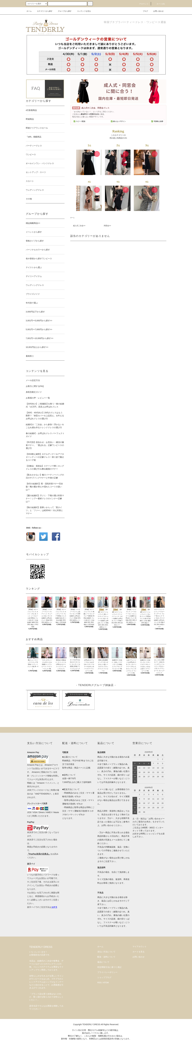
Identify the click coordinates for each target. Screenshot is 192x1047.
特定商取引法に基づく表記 (109, 967)
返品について (103, 962)
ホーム (29, 11)
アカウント (142, 4)
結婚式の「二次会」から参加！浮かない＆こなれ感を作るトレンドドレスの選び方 (45, 426)
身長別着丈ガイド (34, 392)
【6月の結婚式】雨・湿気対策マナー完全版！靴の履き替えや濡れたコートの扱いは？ (44, 486)
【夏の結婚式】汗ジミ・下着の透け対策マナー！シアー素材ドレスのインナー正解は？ (45, 498)
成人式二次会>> (79, 226)
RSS (99, 982)
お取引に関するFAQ (35, 386)
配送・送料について (106, 957)
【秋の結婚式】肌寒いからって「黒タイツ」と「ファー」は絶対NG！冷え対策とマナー (44, 510)
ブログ (143, 11)
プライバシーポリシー (107, 972)
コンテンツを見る (82, 11)
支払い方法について (106, 952)
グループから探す (63, 11)
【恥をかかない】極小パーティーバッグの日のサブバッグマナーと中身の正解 (45, 476)
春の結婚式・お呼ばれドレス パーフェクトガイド (45, 434)
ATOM (106, 982)
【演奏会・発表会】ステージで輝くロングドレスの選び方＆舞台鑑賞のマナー (45, 467)
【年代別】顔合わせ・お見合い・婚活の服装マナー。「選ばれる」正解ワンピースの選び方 (45, 445)
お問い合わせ (157, 11)
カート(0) (159, 4)
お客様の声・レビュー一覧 (38, 398)
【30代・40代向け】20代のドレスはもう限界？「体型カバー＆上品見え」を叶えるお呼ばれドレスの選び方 (45, 415)
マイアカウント (139, 946)
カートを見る (138, 952)
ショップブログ (104, 977)
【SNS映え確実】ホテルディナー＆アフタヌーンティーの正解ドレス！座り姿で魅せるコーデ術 (45, 457)
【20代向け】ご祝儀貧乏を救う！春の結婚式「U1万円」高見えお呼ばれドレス (45, 405)
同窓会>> (107, 226)
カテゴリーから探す (43, 11)
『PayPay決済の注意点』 (38, 854)
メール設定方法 (33, 380)
